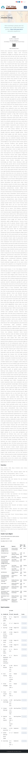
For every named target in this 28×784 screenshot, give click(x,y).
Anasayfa (3, 15)
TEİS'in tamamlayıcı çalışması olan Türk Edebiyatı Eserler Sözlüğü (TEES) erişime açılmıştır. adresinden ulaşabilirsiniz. (14, 28)
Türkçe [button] (23, 1)
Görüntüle (24, 616)
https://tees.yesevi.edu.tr (16, 29)
